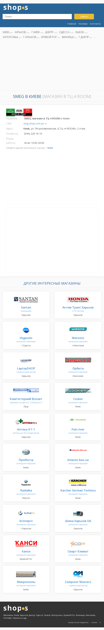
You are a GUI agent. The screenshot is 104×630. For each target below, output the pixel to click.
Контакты (95, 23)
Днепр (49, 32)
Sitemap (94, 622)
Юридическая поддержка (78, 622)
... (95, 37)
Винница (68, 37)
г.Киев (35, 32)
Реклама (82, 23)
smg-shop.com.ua (33, 123)
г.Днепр (84, 37)
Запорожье (10, 37)
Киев (6, 32)
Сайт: (9, 123)
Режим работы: (11, 140)
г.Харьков (29, 37)
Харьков (20, 32)
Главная (71, 23)
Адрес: (9, 128)
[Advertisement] (52, 65)
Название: (12, 118)
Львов (79, 32)
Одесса (64, 32)
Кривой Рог (49, 37)
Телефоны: (12, 133)
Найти (84, 16)
